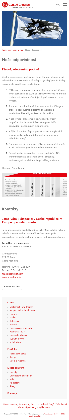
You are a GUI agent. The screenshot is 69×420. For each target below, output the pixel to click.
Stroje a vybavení (18, 361)
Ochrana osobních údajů (42, 404)
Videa (12, 379)
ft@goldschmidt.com (12, 274)
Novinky (13, 372)
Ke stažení (15, 383)
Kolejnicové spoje (18, 354)
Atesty (13, 386)
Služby (13, 357)
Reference (14, 321)
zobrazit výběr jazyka (58, 5)
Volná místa (15, 342)
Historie (13, 314)
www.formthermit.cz (12, 277)
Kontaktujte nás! (12, 287)
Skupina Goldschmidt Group (23, 310)
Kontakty (12, 393)
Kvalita (13, 317)
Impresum (24, 404)
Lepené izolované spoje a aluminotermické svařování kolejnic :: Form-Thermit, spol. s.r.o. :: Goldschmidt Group (17, 5)
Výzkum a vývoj (17, 339)
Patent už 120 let (18, 332)
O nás (20, 50)
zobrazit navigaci (64, 5)
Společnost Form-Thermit (21, 307)
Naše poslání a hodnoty (21, 328)
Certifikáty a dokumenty (21, 376)
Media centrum (15, 368)
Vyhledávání (44, 407)
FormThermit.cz (9, 50)
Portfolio (12, 349)
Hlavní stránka (10, 404)
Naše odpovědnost (18, 335)
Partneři (13, 325)
